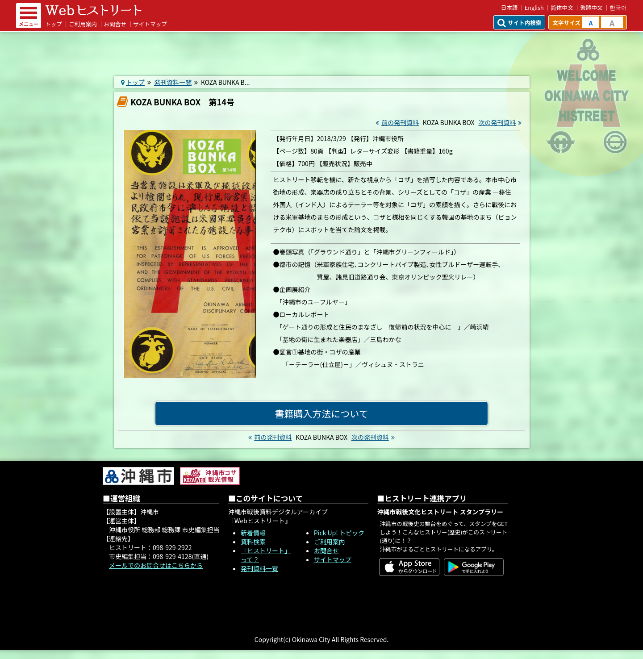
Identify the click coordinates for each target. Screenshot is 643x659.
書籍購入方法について (321, 413)
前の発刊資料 (396, 122)
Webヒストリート (93, 10)
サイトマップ (150, 24)
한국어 (618, 7)
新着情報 (253, 532)
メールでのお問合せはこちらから (156, 565)
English (534, 7)
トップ (53, 24)
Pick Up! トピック (339, 532)
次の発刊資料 (501, 122)
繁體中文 (591, 7)
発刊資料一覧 (173, 82)
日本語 (509, 7)
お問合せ (115, 24)
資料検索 (253, 541)
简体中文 (562, 7)
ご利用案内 (83, 24)
